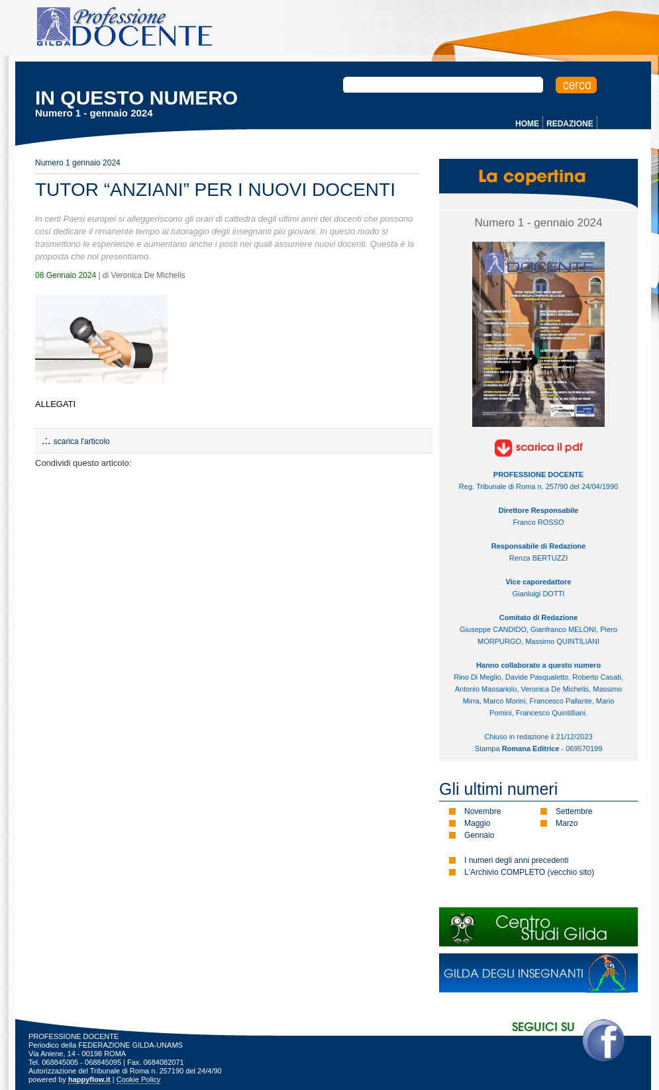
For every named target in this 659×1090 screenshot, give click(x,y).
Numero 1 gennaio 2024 (78, 162)
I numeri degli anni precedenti (516, 860)
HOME (527, 123)
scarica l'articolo (82, 441)
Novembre (482, 811)
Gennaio (479, 835)
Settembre (574, 811)
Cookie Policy (139, 1079)
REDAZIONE (569, 123)
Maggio (477, 823)
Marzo (567, 823)
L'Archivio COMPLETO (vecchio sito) (529, 872)
